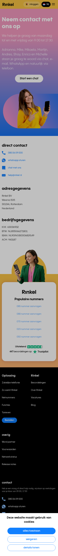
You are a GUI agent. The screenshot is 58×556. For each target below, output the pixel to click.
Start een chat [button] (29, 78)
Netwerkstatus (9, 457)
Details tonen (31, 547)
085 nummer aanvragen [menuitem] (29, 306)
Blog (33, 405)
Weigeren (31, 539)
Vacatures (36, 398)
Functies (6, 405)
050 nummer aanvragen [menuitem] (29, 337)
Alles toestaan (31, 531)
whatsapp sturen (13, 160)
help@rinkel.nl (12, 175)
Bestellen (9, 420)
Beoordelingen (38, 383)
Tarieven (6, 413)
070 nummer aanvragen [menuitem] (29, 322)
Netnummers (8, 398)
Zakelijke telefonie (11, 383)
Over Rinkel (36, 390)
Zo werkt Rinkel (9, 390)
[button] (46, 4)
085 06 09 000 (12, 153)
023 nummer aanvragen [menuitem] (29, 329)
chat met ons (11, 168)
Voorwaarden (9, 449)
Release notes (9, 464)
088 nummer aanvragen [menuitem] (29, 314)
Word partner (8, 442)
